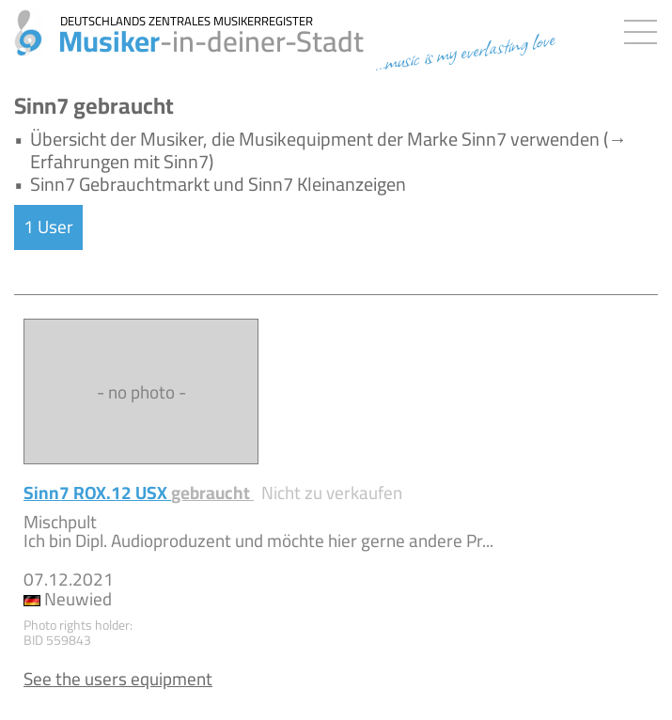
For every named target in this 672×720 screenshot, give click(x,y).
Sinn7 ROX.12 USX (138, 492)
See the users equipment (117, 679)
